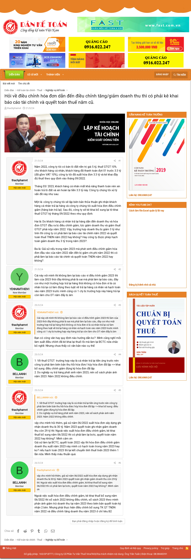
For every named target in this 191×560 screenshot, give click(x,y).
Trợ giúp (165, 548)
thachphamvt (14, 108)
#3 (119, 305)
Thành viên (53, 74)
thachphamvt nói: (46, 470)
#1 (119, 160)
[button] (41, 75)
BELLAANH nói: (45, 397)
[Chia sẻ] (114, 161)
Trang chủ (177, 548)
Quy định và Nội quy (130, 548)
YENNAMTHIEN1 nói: (48, 312)
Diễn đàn (14, 74)
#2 (119, 269)
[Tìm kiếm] (179, 75)
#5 (119, 390)
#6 (119, 463)
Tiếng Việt (9, 548)
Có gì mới (32, 74)
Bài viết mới (9, 83)
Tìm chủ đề (23, 83)
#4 (119, 354)
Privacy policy (151, 548)
